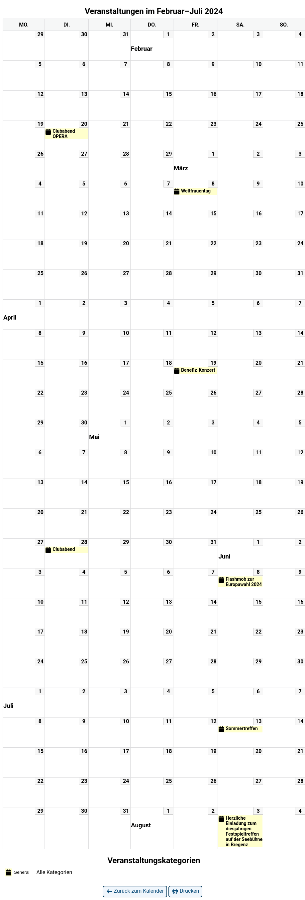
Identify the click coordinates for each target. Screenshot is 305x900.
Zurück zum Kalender (135, 891)
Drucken (185, 891)
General (17, 872)
